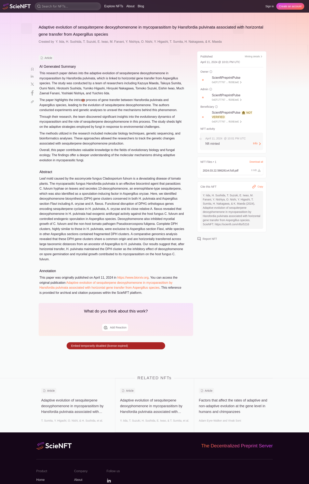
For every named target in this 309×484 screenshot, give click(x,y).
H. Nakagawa (194, 41)
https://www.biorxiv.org (133, 277)
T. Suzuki (89, 41)
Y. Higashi (161, 41)
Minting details (254, 56)
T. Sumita (176, 41)
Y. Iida (60, 41)
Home (40, 479)
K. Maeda (215, 41)
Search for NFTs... (55, 6)
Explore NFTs (113, 6)
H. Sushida (73, 41)
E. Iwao (103, 41)
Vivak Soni (234, 420)
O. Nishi (146, 41)
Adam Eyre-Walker (210, 420)
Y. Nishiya (132, 41)
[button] (204, 79)
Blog (141, 6)
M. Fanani (117, 41)
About (130, 6)
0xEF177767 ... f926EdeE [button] (225, 82)
